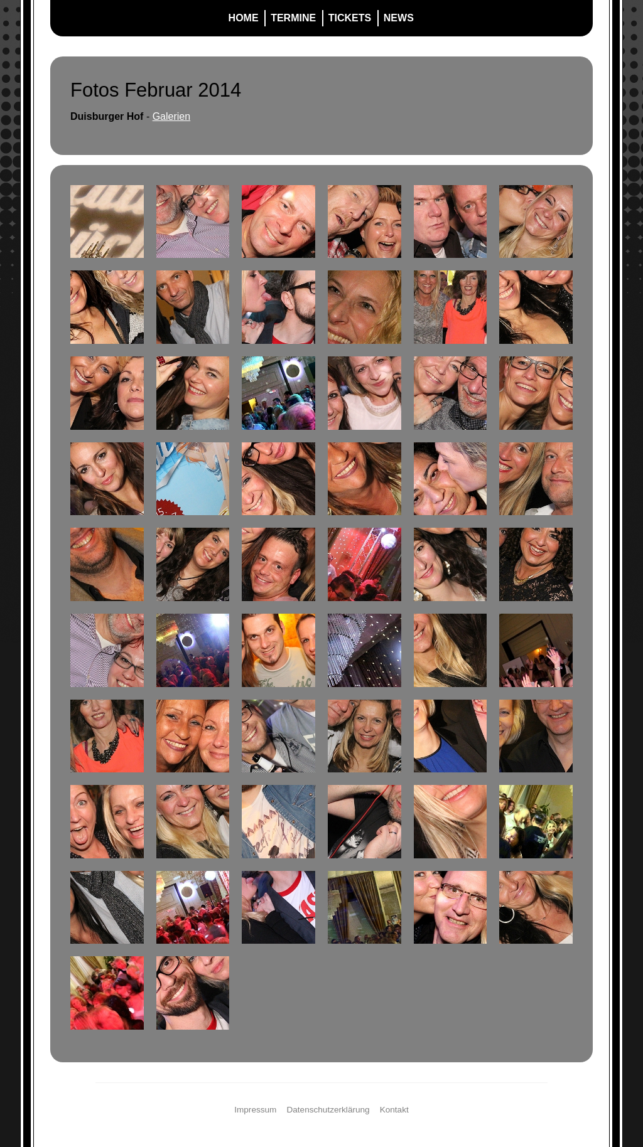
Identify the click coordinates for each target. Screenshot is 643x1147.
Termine (293, 18)
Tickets (349, 18)
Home (244, 18)
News (399, 18)
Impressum (255, 1109)
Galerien (171, 116)
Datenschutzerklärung (327, 1109)
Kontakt (394, 1109)
